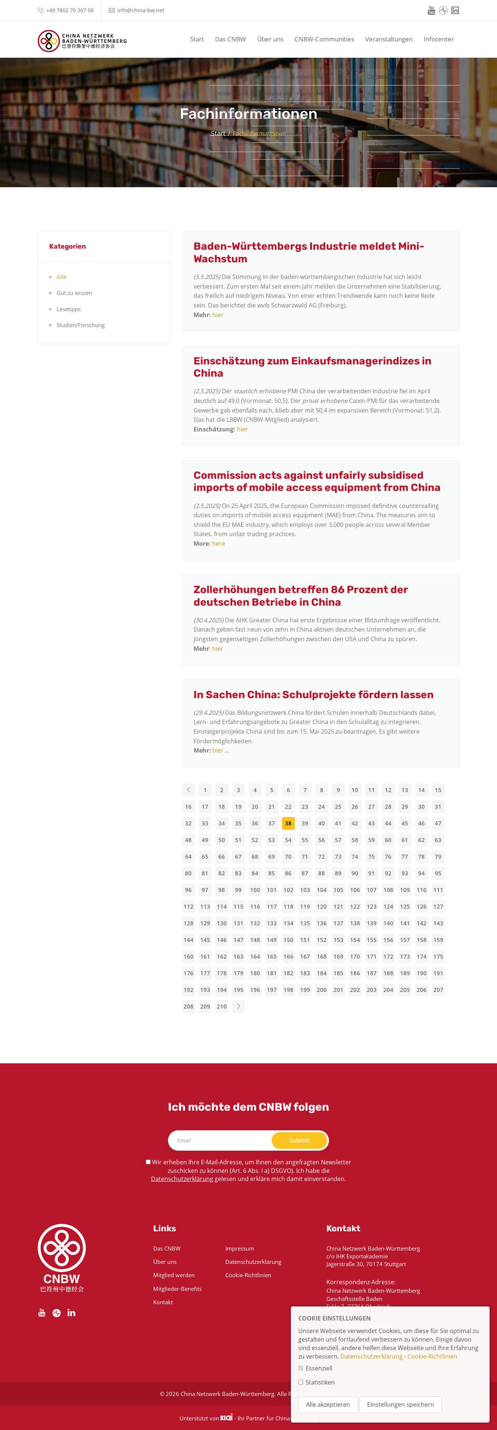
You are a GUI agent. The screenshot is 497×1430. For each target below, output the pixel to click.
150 (288, 939)
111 (438, 890)
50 (221, 840)
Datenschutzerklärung (182, 1179)
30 (421, 806)
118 (288, 906)
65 (205, 856)
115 (239, 906)
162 (222, 956)
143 (438, 923)
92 (388, 873)
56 (321, 840)
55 (305, 840)
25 (338, 806)
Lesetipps (69, 309)
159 (438, 939)
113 (205, 906)
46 (421, 823)
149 (272, 939)
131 (239, 923)
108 (388, 890)
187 (372, 973)
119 (305, 906)
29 (405, 806)
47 (438, 823)
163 (239, 956)
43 (371, 823)
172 (388, 956)
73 (338, 856)
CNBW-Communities (324, 39)
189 (405, 973)
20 (255, 806)
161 (205, 956)
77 (405, 856)
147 (239, 939)
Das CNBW (230, 39)
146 (222, 939)
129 (205, 923)
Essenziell (319, 1368)
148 (255, 939)
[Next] (238, 1006)
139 (372, 923)
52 (255, 840)
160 (189, 956)
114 (222, 906)
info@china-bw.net (140, 10)
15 (438, 790)
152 (322, 939)
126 (422, 906)
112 (189, 906)
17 (205, 806)
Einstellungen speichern (400, 1404)
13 (405, 790)
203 (372, 989)
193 (205, 989)
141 (405, 923)
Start (197, 39)
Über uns (270, 39)
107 (372, 890)
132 (255, 923)
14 (421, 790)
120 (322, 906)
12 (388, 790)
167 (305, 956)
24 (321, 806)
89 (338, 873)
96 (188, 890)
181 (272, 973)
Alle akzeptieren (328, 1404)
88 (321, 873)
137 (338, 923)
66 (221, 856)
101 (272, 890)
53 (271, 840)
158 (422, 939)
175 (438, 956)
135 (305, 923)
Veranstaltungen (389, 39)
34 (221, 823)
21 (271, 806)
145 (205, 939)
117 (272, 906)
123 (372, 906)
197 (272, 989)
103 (305, 890)
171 (372, 956)
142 (422, 923)
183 (305, 973)
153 (338, 939)
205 (405, 989)
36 (255, 823)
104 (322, 890)
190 (422, 973)
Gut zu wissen (74, 292)
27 (371, 806)
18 (221, 806)
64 (188, 856)
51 (238, 840)
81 (205, 873)
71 (305, 856)
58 (355, 840)
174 (422, 956)
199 (305, 989)
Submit (299, 1140)
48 (188, 840)
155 (372, 939)
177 (205, 973)
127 (438, 906)
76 (388, 856)
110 (422, 890)
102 (288, 890)
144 (189, 939)
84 (255, 873)
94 (421, 873)
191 (438, 973)
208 (189, 1006)
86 (288, 873)
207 (438, 989)
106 (355, 890)
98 (221, 890)
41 (338, 823)
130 (222, 923)
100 (255, 890)
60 (388, 840)
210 (222, 1006)
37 (271, 823)
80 (188, 873)
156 (388, 939)
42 (355, 823)
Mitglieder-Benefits (177, 1288)
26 (355, 806)
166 (288, 956)
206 (422, 989)
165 (272, 956)
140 (388, 923)
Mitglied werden (174, 1275)
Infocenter (439, 39)
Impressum (239, 1248)
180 (255, 973)
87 (305, 873)
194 (222, 989)
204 (388, 989)
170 (355, 956)
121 (338, 906)
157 (405, 939)
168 (322, 956)
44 (388, 823)
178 (222, 973)
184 (322, 973)
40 (321, 823)
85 (271, 873)
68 (255, 856)
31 (438, 806)
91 (371, 873)
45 (405, 823)
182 (288, 973)
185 (338, 973)
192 (189, 989)
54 (288, 840)
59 (371, 840)
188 (388, 973)
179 (239, 973)
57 (338, 840)
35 (238, 823)
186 (355, 973)
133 (272, 923)
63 (438, 840)
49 (205, 840)
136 (322, 923)
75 (371, 856)
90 (355, 873)
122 (355, 906)
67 (238, 856)
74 (355, 856)
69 (271, 856)
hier (218, 315)
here (218, 543)
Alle (61, 276)
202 (355, 989)
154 (355, 939)
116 (255, 906)
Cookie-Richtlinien (248, 1275)
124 (388, 906)
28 (388, 806)
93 (405, 873)
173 (405, 956)
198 (288, 989)
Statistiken (320, 1382)
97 (205, 890)
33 (205, 823)
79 (438, 856)
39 (305, 823)
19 (238, 806)
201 (338, 989)
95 (438, 873)
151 (305, 939)
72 (321, 856)
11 (371, 790)
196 (255, 989)
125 (405, 906)
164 (255, 956)
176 (189, 973)
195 (239, 989)
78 (421, 856)
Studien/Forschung (81, 325)
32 (188, 823)
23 (305, 806)
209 (205, 1006)
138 (355, 923)
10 (355, 790)
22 (288, 806)
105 (338, 890)
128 (189, 923)
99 (238, 890)
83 (238, 873)
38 (288, 823)
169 (338, 956)
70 (288, 856)
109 (405, 890)
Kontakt (163, 1302)
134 (288, 923)
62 (421, 840)
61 (405, 840)
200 (322, 989)
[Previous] (188, 790)
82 (221, 873)
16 (188, 806)
